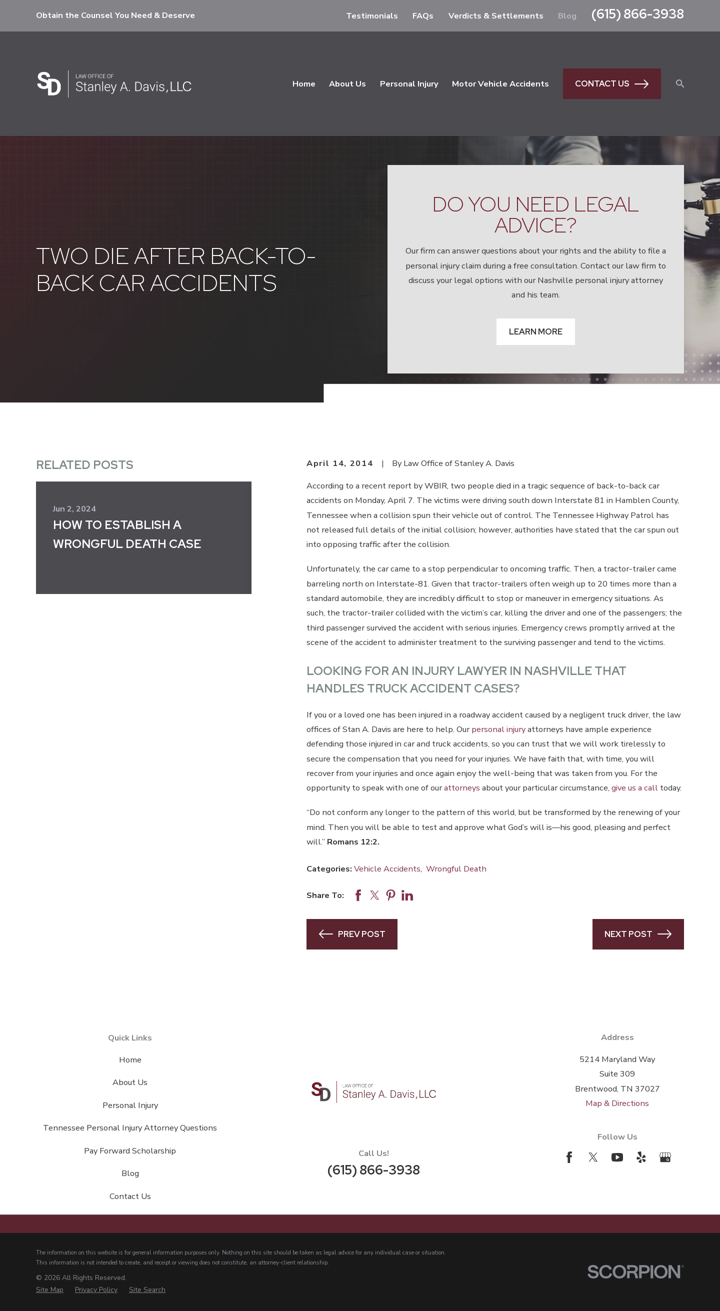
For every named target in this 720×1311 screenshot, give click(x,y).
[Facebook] (569, 1157)
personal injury (499, 729)
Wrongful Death (456, 868)
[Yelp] (641, 1157)
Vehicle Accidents (387, 868)
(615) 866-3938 (638, 14)
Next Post (638, 934)
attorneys (462, 788)
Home (130, 1060)
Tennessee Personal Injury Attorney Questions (130, 1128)
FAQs (423, 16)
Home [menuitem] (304, 84)
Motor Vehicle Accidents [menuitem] (500, 84)
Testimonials (372, 16)
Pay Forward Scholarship (130, 1150)
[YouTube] (617, 1157)
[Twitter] (593, 1157)
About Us (130, 1082)
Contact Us (611, 84)
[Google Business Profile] (665, 1157)
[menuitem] (50, 1290)
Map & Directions (617, 1103)
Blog (567, 16)
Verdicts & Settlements (496, 16)
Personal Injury (130, 1105)
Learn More (535, 331)
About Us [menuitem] (347, 84)
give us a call (635, 788)
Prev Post (352, 934)
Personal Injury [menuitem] (409, 84)
